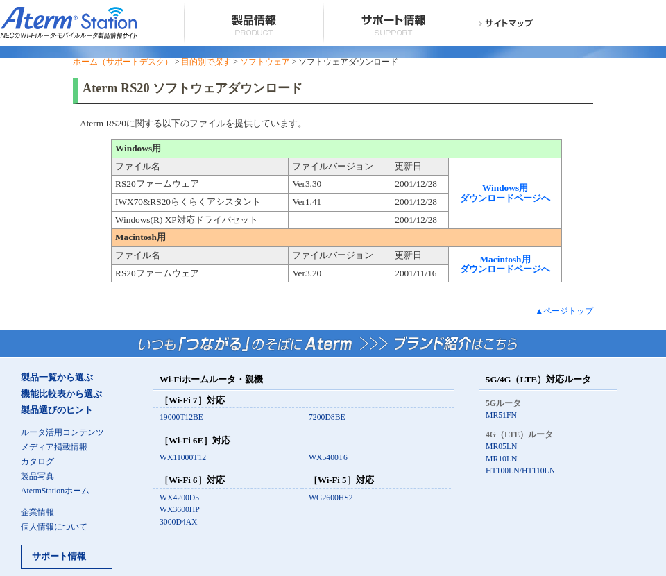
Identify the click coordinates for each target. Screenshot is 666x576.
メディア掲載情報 (54, 447)
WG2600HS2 (331, 497)
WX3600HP (180, 509)
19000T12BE (181, 417)
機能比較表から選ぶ (61, 394)
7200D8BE (327, 417)
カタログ (37, 461)
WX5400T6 (328, 457)
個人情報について (54, 527)
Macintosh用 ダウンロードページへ (505, 264)
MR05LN (501, 446)
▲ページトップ (564, 311)
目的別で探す (206, 62)
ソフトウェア (265, 62)
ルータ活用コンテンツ (62, 432)
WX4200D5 (179, 497)
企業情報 (37, 512)
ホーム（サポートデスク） (123, 62)
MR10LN (501, 459)
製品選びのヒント (57, 410)
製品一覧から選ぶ (57, 377)
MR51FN (501, 415)
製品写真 (37, 476)
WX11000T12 (183, 457)
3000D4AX (179, 522)
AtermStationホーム (55, 490)
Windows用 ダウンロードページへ (505, 193)
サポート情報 (59, 556)
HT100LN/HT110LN (520, 470)
